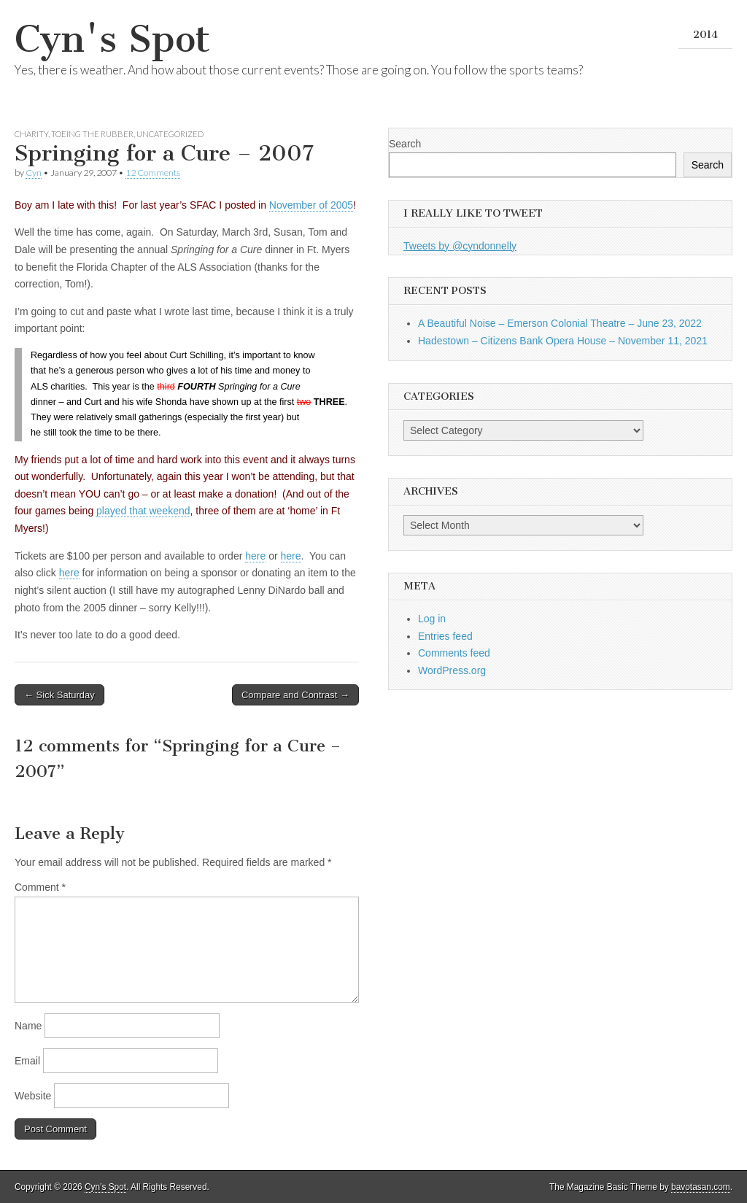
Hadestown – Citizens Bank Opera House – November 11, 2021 (563, 341)
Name (28, 1026)
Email (27, 1061)
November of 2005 (311, 205)
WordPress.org (452, 670)
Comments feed (454, 653)
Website (33, 1096)
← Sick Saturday (59, 694)
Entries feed (445, 636)
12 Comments (152, 172)
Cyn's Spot (112, 39)
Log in (432, 618)
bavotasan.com (700, 1187)
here (255, 556)
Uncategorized (170, 134)
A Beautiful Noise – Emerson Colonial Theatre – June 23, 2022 (560, 323)
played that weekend (143, 511)
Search (405, 144)
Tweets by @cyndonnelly (459, 246)
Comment (40, 887)
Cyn (34, 172)
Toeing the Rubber (92, 134)
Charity (31, 134)
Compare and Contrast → (295, 694)
